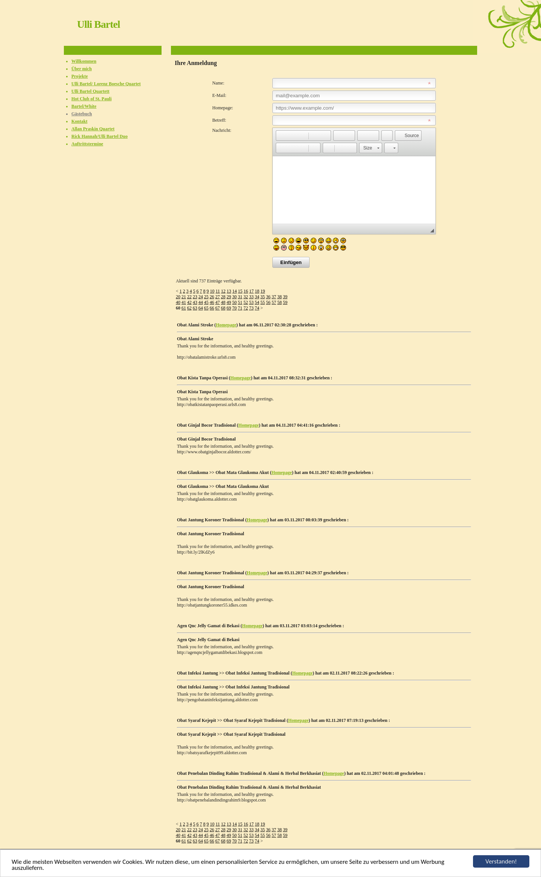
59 (285, 302)
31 (240, 296)
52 (245, 302)
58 (279, 302)
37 (274, 296)
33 (251, 296)
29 (229, 296)
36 (268, 296)
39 (285, 296)
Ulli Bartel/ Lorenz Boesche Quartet (106, 83)
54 (257, 302)
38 (279, 296)
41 (183, 302)
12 (223, 291)
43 (195, 302)
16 (245, 291)
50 (234, 302)
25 (206, 296)
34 (257, 296)
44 (200, 302)
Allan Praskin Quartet (93, 128)
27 (217, 296)
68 (223, 308)
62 (189, 308)
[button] (281, 135)
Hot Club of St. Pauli (91, 98)
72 (245, 308)
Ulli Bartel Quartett (90, 91)
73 (251, 308)
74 (257, 308)
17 (251, 291)
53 (251, 302)
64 (200, 308)
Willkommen (83, 61)
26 (212, 296)
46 (212, 302)
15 (240, 291)
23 (195, 296)
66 (212, 308)
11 (218, 291)
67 (217, 308)
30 (234, 296)
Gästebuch (81, 113)
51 (240, 302)
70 (234, 308)
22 (189, 296)
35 (262, 296)
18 (257, 291)
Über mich (81, 68)
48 (223, 302)
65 (206, 308)
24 (200, 296)
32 (245, 296)
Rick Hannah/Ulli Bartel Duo (99, 136)
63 (195, 308)
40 (178, 302)
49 (229, 302)
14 (234, 291)
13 (229, 291)
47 (217, 302)
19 (262, 291)
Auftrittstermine (87, 143)
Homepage (226, 325)
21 (183, 296)
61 (183, 308)
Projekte (79, 76)
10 (212, 291)
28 (223, 296)
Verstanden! (501, 861)
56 (268, 302)
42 (189, 302)
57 (274, 302)
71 (240, 308)
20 (178, 296)
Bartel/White (84, 106)
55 (262, 302)
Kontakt (79, 121)
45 (206, 302)
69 (229, 308)
